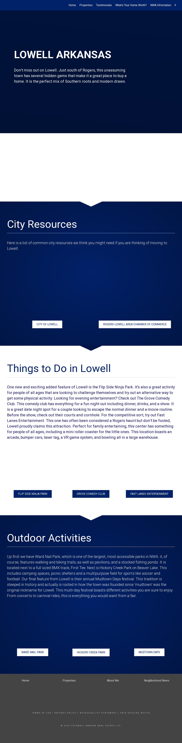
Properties (86, 5)
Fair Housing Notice (135, 713)
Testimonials (104, 5)
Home (72, 5)
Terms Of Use (41, 713)
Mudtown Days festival (114, 579)
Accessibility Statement (98, 713)
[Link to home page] (8, 5)
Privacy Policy (66, 713)
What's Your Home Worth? (131, 5)
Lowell (64, 579)
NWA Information (160, 5)
